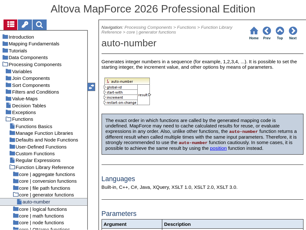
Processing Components (148, 27)
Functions (186, 27)
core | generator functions (151, 32)
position (218, 148)
